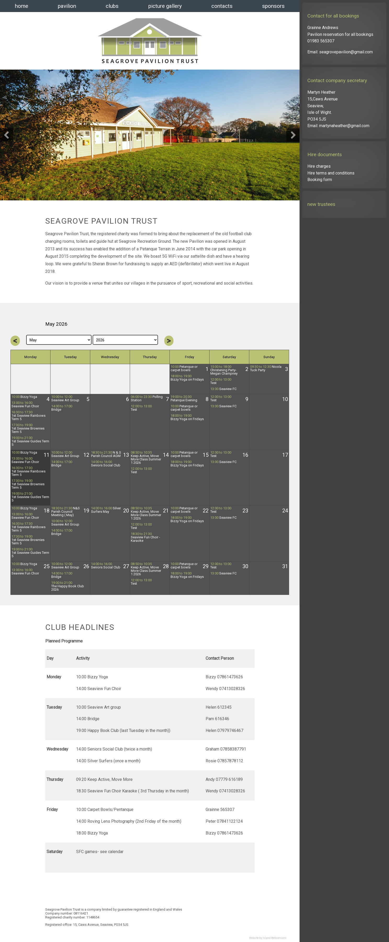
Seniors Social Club (105, 463)
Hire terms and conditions (330, 173)
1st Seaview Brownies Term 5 (28, 428)
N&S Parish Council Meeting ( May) (65, 511)
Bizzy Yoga (24, 397)
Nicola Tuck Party (265, 368)
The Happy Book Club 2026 (67, 586)
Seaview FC (223, 389)
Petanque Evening (184, 398)
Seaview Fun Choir (25, 404)
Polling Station (147, 398)
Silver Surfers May (106, 510)
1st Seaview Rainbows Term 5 (29, 415)
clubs (112, 6)
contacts (222, 6)
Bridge (61, 407)
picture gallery (165, 6)
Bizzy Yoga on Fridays (187, 377)
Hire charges (319, 166)
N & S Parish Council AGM (106, 454)
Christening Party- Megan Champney (224, 370)
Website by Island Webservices (267, 938)
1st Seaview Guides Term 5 (30, 441)
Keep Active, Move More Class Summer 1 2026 (146, 458)
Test (220, 381)
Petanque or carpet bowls (184, 368)
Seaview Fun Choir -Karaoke (145, 537)
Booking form (319, 179)
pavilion (67, 6)
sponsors (273, 6)
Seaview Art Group (65, 398)
